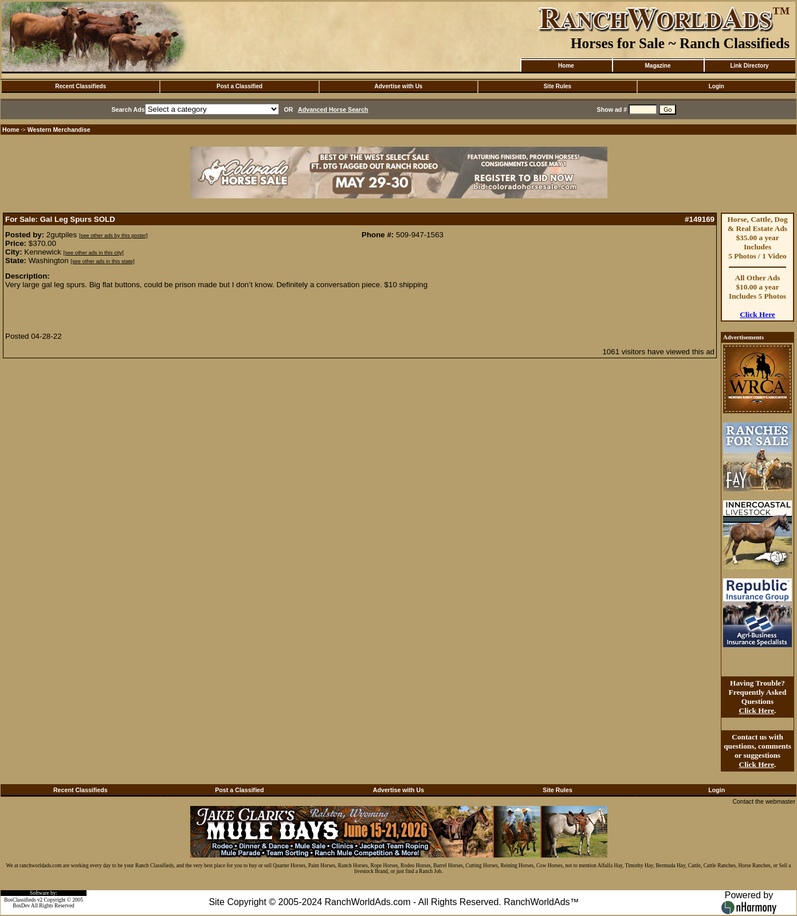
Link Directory (749, 65)
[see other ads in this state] (102, 261)
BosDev (21, 906)
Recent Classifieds (80, 86)
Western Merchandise (59, 129)
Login (716, 86)
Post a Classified (239, 86)
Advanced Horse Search (333, 109)
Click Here (757, 314)
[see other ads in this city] (94, 253)
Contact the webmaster (763, 801)
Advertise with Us (399, 86)
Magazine (657, 65)
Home (566, 65)
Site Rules (557, 86)
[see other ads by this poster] (113, 235)
